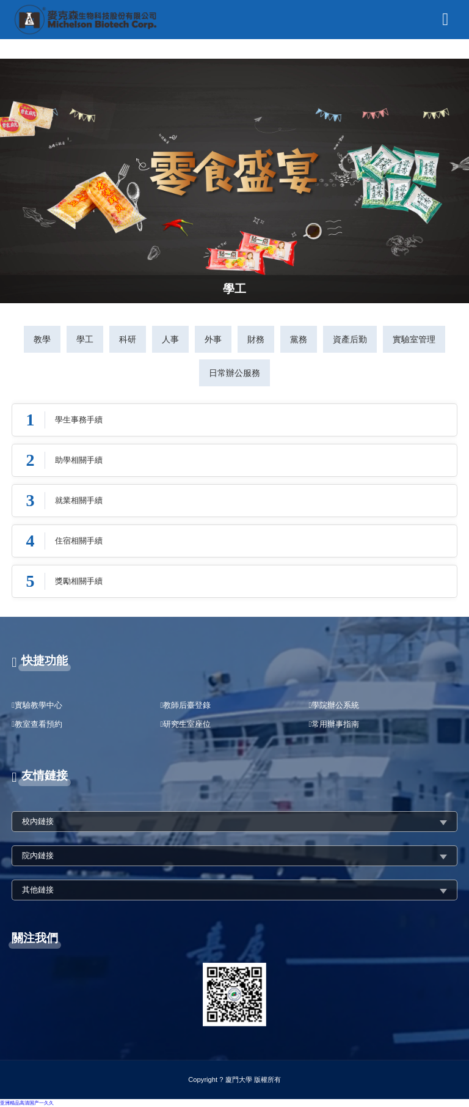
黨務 (298, 339)
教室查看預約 (38, 724)
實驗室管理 (414, 339)
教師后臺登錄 (187, 705)
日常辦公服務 (234, 373)
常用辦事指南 (335, 724)
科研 (127, 339)
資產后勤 (350, 339)
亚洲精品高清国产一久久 (27, 1103)
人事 (170, 339)
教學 (42, 339)
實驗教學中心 (38, 705)
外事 (213, 339)
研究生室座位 (187, 724)
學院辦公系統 (335, 705)
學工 (84, 339)
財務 (255, 339)
